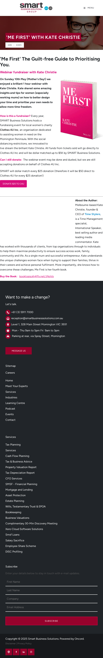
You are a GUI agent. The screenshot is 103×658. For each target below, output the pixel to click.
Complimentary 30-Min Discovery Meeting (31, 523)
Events (19, 45)
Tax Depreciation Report (20, 472)
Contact (10, 419)
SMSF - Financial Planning (21, 484)
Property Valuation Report (20, 467)
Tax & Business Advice (18, 461)
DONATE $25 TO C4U (10, 182)
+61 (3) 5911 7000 (22, 312)
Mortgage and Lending (19, 489)
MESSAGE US (12, 349)
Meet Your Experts (16, 386)
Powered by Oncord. (72, 638)
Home (10, 45)
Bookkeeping (13, 512)
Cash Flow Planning (17, 456)
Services (10, 391)
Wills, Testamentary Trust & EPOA (25, 506)
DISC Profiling (13, 551)
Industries (11, 397)
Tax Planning (13, 444)
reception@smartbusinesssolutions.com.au (37, 318)
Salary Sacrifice (14, 540)
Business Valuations (17, 517)
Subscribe (51, 621)
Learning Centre (15, 403)
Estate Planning (14, 500)
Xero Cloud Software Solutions (24, 529)
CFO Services (13, 478)
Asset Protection (15, 495)
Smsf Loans (12, 534)
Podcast (10, 408)
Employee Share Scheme (20, 546)
